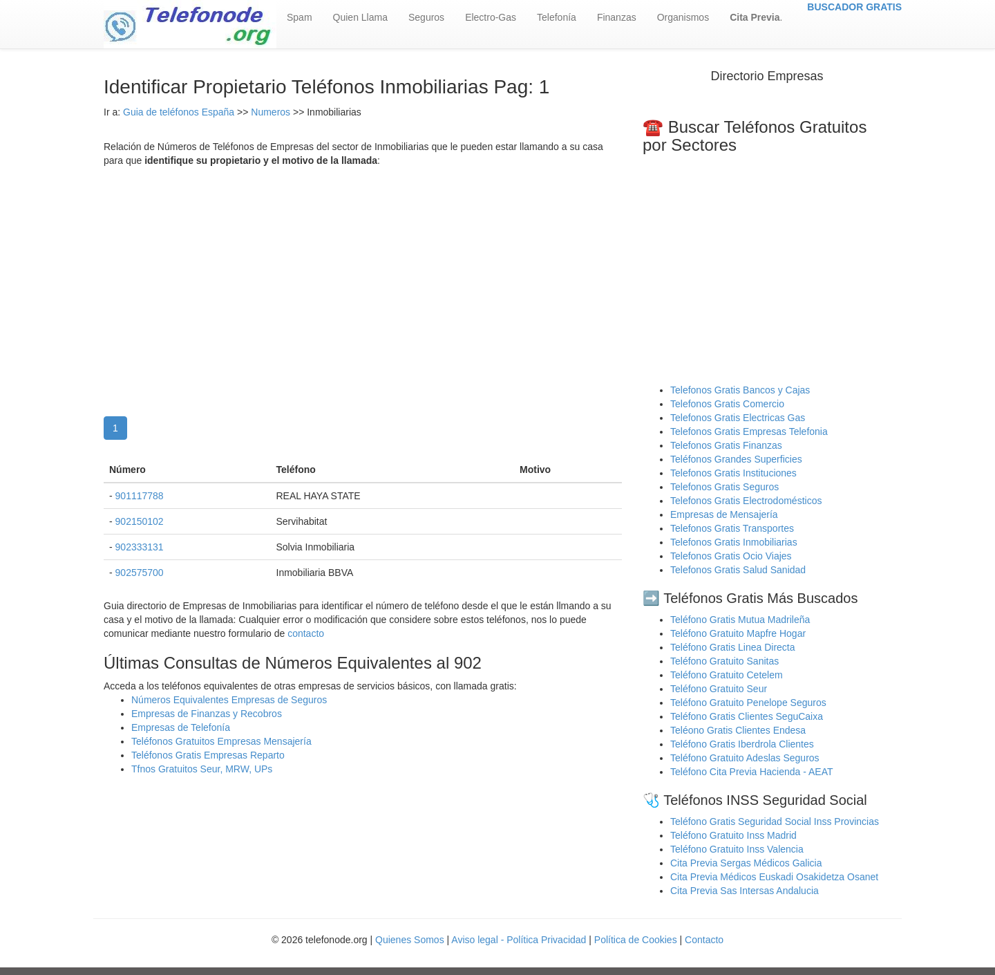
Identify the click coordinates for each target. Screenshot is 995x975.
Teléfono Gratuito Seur (718, 688)
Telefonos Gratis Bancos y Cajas (740, 390)
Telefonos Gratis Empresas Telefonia (749, 431)
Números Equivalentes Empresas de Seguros (229, 699)
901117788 (139, 495)
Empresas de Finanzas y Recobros (206, 713)
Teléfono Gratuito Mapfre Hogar (738, 633)
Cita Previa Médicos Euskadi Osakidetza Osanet (774, 876)
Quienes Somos (411, 939)
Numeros (272, 112)
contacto (305, 633)
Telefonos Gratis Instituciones (733, 473)
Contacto (704, 939)
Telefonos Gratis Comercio (727, 403)
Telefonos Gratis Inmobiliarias (733, 542)
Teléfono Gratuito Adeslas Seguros (744, 757)
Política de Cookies (635, 939)
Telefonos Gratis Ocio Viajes (731, 555)
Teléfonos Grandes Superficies (736, 459)
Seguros (426, 17)
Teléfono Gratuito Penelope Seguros (748, 702)
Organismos (683, 17)
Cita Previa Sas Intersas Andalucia (744, 890)
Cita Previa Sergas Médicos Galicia (746, 863)
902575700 (139, 572)
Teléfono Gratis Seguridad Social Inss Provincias (774, 821)
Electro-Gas (490, 17)
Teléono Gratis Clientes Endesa (738, 730)
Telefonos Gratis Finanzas (726, 445)
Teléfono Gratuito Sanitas (724, 661)
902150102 (139, 521)
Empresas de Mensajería (724, 514)
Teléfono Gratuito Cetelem (726, 674)
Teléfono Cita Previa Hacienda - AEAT (751, 771)
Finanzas (616, 17)
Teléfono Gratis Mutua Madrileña (740, 619)
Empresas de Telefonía (180, 727)
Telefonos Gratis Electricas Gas (737, 417)
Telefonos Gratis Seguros (724, 486)
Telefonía (556, 17)
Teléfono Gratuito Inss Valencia (737, 849)
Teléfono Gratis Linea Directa (732, 647)
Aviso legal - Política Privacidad (518, 939)
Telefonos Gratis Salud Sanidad (738, 569)
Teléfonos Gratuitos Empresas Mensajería (221, 741)
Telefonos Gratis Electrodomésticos (746, 500)
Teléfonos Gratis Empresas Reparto (208, 755)
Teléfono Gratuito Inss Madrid (733, 835)
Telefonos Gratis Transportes (732, 528)
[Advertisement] (363, 278)
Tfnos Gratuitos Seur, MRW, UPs (201, 768)
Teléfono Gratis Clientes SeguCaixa (746, 716)
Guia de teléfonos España (178, 112)
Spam (299, 17)
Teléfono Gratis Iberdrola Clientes (742, 744)
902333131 (139, 546)
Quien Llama (360, 17)
